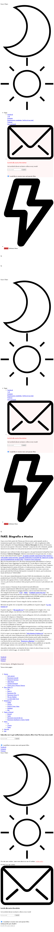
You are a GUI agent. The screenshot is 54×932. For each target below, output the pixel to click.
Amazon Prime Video (13, 706)
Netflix (9, 703)
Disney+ (9, 704)
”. (27, 557)
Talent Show (10, 682)
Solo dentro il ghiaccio (35, 633)
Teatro (9, 716)
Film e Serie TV (8, 687)
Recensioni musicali (12, 678)
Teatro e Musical (8, 712)
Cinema (9, 725)
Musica (6, 674)
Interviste (6, 729)
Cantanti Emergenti (12, 684)
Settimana (11, 248)
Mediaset (10, 708)
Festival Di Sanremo (12, 680)
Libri (5, 731)
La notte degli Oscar (13, 699)
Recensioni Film (11, 693)
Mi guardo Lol (18, 610)
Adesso (6, 248)
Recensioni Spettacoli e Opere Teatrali (18, 720)
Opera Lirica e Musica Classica (16, 685)
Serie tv (9, 691)
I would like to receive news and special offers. (22, 176)
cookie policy (39, 861)
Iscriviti (24, 169)
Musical (9, 714)
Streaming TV (8, 701)
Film (8, 689)
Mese (16, 248)
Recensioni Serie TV (13, 695)
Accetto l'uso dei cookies (8, 865)
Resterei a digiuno (27, 641)
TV (8, 724)
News (5, 722)
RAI (8, 710)
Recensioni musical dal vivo (15, 718)
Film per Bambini (12, 697)
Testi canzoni (11, 676)
